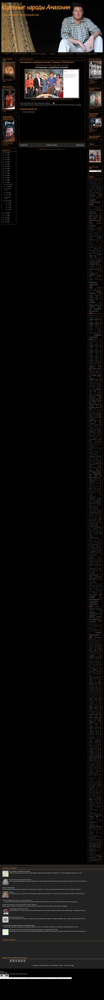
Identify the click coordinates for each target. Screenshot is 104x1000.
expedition (95, 669)
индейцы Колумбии (95, 336)
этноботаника (95, 618)
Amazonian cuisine (97, 630)
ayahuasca (97, 643)
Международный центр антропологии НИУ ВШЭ (95, 474)
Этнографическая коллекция (66, 53)
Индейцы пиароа (96, 368)
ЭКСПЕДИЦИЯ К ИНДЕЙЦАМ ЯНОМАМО (19, 871)
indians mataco (96, 697)
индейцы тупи (92, 382)
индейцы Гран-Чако (95, 315)
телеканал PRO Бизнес (69, 104)
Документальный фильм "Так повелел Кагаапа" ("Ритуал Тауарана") (19, 904)
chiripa (92, 654)
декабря (8, 184)
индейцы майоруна (94, 344)
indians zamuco (93, 724)
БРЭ (100, 216)
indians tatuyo (93, 708)
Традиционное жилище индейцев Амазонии (20, 879)
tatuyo (94, 799)
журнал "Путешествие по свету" (95, 256)
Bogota (98, 646)
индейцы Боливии (94, 298)
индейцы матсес (94, 351)
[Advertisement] (52, 128)
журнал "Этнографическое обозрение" (95, 263)
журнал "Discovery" (94, 269)
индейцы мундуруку (94, 356)
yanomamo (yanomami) (95, 856)
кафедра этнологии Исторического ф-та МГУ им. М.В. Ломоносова (95, 420)
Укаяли (93, 571)
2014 (5, 180)
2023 (5, 159)
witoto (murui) (98, 828)
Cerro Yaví (99, 653)
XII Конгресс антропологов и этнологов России (95, 842)
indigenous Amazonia (94, 727)
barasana (91, 644)
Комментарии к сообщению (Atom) (56, 149)
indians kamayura (95, 690)
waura (90, 828)
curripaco (91, 660)
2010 (5, 217)
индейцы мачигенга (94, 353)
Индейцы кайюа (93, 322)
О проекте (6, 53)
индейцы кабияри (94, 319)
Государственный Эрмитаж (95, 247)
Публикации (52, 53)
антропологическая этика (95, 206)
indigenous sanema (94, 730)
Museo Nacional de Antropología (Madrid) (95, 781)
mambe (97, 747)
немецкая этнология (96, 512)
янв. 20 (7, 209)
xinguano (94, 846)
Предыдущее (80, 145)
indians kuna (97, 693)
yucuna (91, 860)
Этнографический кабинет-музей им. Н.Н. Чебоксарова (95, 628)
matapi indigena (98, 752)
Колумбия (98, 442)
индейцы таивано (96, 375)
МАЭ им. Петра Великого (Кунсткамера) (95, 470)
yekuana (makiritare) (94, 858)
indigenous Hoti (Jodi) (94, 728)
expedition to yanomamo (95, 671)
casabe (98, 651)
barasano (99, 644)
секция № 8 (92, 543)
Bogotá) (90, 647)
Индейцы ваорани (94, 305)
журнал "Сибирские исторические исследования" (95, 259)
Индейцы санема (94, 371)
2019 (5, 168)
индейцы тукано (93, 380)
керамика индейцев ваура (95, 424)
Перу (100, 519)
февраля (8, 197)
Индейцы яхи (96, 409)
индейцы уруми (98, 386)
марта (7, 194)
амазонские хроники (94, 198)
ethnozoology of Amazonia (95, 666)
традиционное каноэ (96, 569)
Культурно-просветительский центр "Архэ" (95, 448)
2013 (5, 182)
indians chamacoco (95, 686)
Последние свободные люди (16, 917)
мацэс (90, 468)
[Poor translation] (6, 976)
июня (7, 192)
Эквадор (95, 593)
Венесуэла (92, 219)
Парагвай (91, 515)
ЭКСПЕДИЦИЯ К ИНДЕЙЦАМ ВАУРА (18, 909)
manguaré (91, 748)
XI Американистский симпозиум (95, 835)
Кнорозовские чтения (95, 439)
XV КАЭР (91, 856)
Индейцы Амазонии (93, 283)
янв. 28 (7, 204)
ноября (8, 186)
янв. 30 (7, 202)
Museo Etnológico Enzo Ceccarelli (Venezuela (95, 778)
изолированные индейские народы (95, 274)
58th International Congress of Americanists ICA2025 (95, 192)
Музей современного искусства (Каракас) (95, 493)
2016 (5, 175)
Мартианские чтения (94, 464)
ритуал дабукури (93, 534)
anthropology (98, 637)
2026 (5, 152)
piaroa (90, 792)
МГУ (100, 471)
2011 (5, 215)
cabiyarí (95, 650)
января (8, 200)
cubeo (97, 658)
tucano (98, 813)
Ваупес (95, 217)
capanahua (91, 651)
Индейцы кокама (97, 333)
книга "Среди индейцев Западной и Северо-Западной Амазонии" (95, 431)
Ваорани (11, 892)
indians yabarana (92, 718)
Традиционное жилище (95, 568)
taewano (91, 798)
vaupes (96, 815)
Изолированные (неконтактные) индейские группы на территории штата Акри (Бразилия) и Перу (33, 929)
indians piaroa (93, 706)
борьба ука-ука (93, 214)
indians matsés (93, 699)
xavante (91, 833)
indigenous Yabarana (94, 731)
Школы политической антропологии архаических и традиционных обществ (95, 591)
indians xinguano (93, 717)
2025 (5, 155)
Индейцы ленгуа (93, 342)
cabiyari (99, 648)
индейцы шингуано (95, 396)
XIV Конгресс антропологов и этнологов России (95, 849)
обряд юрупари (95, 513)
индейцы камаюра (94, 323)
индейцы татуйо (93, 379)
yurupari (98, 860)
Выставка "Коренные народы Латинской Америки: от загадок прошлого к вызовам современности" (95, 232)
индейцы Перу (95, 366)
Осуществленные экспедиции (20, 53)
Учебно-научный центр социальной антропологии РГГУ (95, 577)
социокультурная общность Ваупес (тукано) (95, 557)
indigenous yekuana (94, 733)
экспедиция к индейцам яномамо (95, 616)
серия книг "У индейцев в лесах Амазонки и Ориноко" (95, 551)
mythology (99, 783)
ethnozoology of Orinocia (96, 668)
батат (90, 210)
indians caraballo (97, 685)
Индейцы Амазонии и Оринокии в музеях (86, 53)
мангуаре (91, 463)
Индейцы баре (93, 296)
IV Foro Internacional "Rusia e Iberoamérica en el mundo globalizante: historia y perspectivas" (95, 738)
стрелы (97, 558)
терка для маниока (95, 565)
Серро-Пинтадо (92, 554)
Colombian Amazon (94, 657)
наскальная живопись (96, 503)
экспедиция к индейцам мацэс (95, 613)
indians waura (93, 714)
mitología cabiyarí (97, 758)
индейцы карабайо (94, 326)
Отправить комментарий (28, 112)
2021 (5, 164)
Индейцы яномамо (39, 104)
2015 (5, 177)
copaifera (91, 658)
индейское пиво (92, 279)
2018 (5, 171)
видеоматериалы (94, 220)
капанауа (91, 417)
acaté (90, 630)
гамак (90, 241)
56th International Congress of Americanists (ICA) (95, 189)
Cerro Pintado (92, 653)
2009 (5, 219)
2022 (5, 161)
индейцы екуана (93, 318)
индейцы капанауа (94, 324)
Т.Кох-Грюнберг (92, 559)
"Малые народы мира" (95, 179)
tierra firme (93, 811)
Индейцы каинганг (94, 320)
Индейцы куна (95, 341)
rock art (99, 793)
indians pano (97, 704)
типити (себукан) (93, 567)
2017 (5, 173)
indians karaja (92, 692)
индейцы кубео (97, 339)
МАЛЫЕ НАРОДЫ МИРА (8, 887)
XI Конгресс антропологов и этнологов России (95, 838)
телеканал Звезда (93, 562)
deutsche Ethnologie (94, 661)
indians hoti (92, 688)
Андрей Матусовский (94, 201)
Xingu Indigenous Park (95, 845)
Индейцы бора (93, 299)
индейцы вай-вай (93, 304)
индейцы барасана (95, 292)
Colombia (91, 655)
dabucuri (97, 660)
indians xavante (93, 716)
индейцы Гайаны (97, 313)
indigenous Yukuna (94, 734)
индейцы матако (93, 349)
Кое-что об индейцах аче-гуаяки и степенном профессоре (17, 900)
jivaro (92, 742)
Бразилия (91, 216)
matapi (90, 752)
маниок (97, 463)
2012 (5, 212)
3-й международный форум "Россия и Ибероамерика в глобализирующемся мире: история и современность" (95, 183)
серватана (91, 550)
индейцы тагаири (97, 373)
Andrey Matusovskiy (95, 634)
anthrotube (97, 640)
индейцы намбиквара (94, 358)
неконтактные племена (95, 511)
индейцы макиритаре (94, 345)
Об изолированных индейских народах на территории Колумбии (18, 925)
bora (96, 647)
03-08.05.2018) (94, 180)
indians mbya (92, 700)
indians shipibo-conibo (94, 707)
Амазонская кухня (94, 196)
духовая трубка (98, 250)
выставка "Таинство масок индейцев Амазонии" (95, 238)
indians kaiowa (98, 689)
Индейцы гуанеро (93, 316)
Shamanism (93, 795)
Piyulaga (97, 792)
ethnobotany (98, 664)
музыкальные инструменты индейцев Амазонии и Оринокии (95, 498)
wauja (98, 826)
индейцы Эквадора (96, 400)
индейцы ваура (95, 307)
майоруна (91, 460)
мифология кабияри (94, 482)
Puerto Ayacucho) (93, 793)
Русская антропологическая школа (94, 537)
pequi (93, 786)
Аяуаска (98, 209)
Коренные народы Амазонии (35, 7)
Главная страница (51, 145)
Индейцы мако (93, 347)
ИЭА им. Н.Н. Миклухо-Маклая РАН (95, 415)
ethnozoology (95, 665)
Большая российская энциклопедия (95, 212)
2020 (5, 166)
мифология (92, 481)
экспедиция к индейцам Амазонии (95, 602)
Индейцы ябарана (94, 404)
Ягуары (98, 629)
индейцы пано (92, 362)
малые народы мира (94, 461)
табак (100, 560)
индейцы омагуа (93, 359)
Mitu (92, 760)
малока (97, 460)
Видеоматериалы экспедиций (38, 53)
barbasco (93, 646)
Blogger (72, 965)
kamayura (93, 745)
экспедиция (78, 104)
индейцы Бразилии (92, 301)
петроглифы (93, 522)
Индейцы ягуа (93, 405)
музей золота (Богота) (95, 488)
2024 (5, 157)
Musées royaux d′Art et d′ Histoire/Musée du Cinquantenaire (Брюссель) (95, 762)
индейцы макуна (93, 348)
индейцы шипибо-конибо (95, 398)
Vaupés (91, 816)
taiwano (99, 798)
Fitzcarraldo (93, 672)
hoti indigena (98, 674)
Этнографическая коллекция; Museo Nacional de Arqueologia (95, 624)
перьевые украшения (96, 520)
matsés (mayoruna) (95, 757)
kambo (98, 745)
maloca (91, 747)
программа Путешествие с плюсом (53, 104)
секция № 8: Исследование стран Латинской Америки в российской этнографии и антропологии (95, 545)
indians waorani (95, 713)
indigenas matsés (94, 725)
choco (98, 654)
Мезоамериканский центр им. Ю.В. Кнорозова (95, 479)
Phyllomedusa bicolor (94, 790)
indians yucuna (93, 723)
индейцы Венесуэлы (29, 104)
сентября (8, 188)
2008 (5, 222)
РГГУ (96, 533)
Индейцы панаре (94, 360)
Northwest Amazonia (96, 785)
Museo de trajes (92, 767)
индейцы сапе (92, 372)
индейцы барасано (94, 295)
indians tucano (92, 710)
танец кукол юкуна (95, 561)
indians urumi (98, 711)
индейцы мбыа (93, 355)
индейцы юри (95, 402)
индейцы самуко (96, 369)
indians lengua (92, 695)
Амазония (92, 195)
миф (99, 480)
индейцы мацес (93, 352)
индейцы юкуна (96, 401)
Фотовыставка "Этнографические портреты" (93, 582)
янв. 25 (7, 207)
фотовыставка (95, 579)
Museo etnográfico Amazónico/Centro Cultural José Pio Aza (95, 773)
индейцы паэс (97, 365)
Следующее (23, 145)
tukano (90, 815)
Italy (90, 735)
